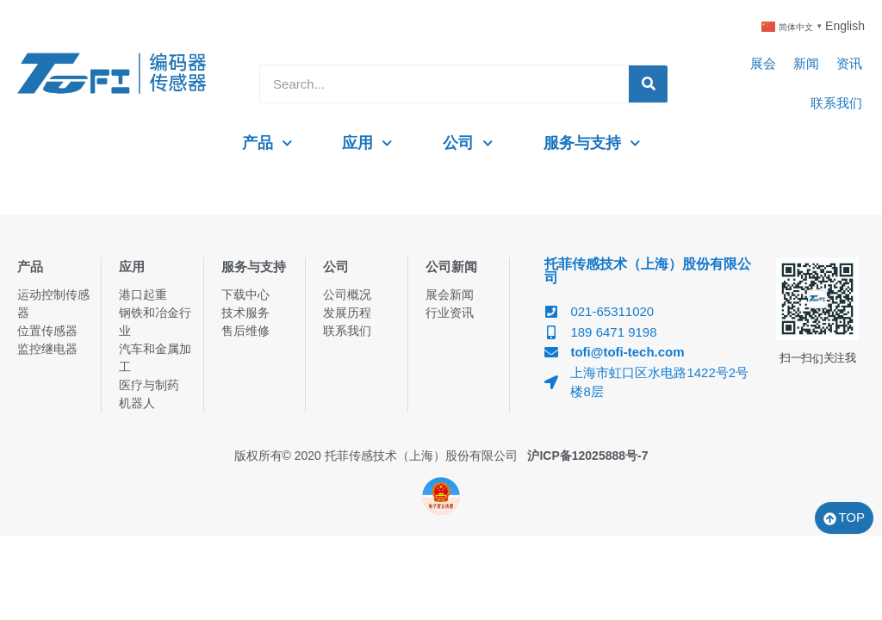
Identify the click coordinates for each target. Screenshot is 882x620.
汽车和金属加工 (155, 358)
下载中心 (245, 294)
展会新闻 (449, 294)
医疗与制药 (149, 385)
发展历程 (347, 312)
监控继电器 (47, 349)
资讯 (849, 63)
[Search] (648, 83)
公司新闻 (451, 266)
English (845, 26)
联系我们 (836, 103)
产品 (267, 143)
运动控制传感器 (53, 303)
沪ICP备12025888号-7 (587, 455)
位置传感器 (47, 331)
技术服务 (245, 312)
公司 (468, 143)
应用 (367, 143)
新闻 (806, 63)
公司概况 (347, 294)
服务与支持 (592, 143)
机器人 (137, 403)
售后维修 (245, 331)
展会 (763, 63)
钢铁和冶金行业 (155, 322)
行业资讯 (449, 312)
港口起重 (143, 294)
